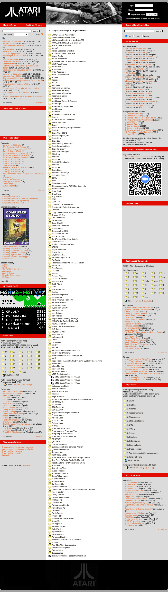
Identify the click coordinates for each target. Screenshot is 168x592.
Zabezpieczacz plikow (60, 548)
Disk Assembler (57, 236)
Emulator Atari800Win (11, 197)
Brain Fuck (55, 191)
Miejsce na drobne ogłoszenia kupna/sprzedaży (144, 373)
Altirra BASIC (56, 67)
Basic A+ (54, 130)
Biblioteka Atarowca (10, 207)
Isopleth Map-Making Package (63, 319)
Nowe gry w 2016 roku (12, 169)
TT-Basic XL (55, 503)
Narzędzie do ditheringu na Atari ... (139, 93)
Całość (8, 384)
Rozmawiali (128, 305)
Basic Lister (55, 141)
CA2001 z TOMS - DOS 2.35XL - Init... (140, 77)
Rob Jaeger (129, 336)
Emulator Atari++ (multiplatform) (15, 201)
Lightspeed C (56, 337)
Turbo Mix (54, 511)
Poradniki (5, 143)
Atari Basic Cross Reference (63, 101)
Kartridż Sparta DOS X (12, 151)
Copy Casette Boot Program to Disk (66, 212)
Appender (54, 80)
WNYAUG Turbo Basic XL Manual (65, 540)
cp (162, 273)
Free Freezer (56, 268)
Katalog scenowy (130, 270)
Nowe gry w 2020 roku (12, 159)
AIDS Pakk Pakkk (58, 64)
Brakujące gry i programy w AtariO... (140, 97)
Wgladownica (56, 532)
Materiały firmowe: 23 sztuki (14, 253)
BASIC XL (54, 167)
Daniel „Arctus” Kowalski (135, 320)
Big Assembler (57, 188)
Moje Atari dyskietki (59, 386)
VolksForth (55, 529)
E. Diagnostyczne (133, 449)
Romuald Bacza (131, 326)
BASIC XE (54, 159)
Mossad (54, 394)
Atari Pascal (55, 109)
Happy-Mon (55, 297)
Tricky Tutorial (56, 495)
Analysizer (55, 69)
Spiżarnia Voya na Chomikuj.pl (15, 257)
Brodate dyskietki (10, 60)
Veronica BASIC (57, 526)
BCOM (53, 178)
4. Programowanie (133, 413)
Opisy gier (5, 389)
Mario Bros (7, 403)
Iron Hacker (55, 316)
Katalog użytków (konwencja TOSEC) (139, 465)
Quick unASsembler (59, 450)
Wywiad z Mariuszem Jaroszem (138, 307)
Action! (53, 48)
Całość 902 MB (132, 460)
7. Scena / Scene (132, 126)
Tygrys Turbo (130, 497)
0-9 (4, 352)
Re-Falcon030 (8, 43)
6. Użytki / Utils (131, 124)
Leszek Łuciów (131, 330)
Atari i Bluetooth (131, 482)
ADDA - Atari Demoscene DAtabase (138, 266)
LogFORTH (55, 342)
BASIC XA (55, 154)
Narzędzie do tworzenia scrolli (15, 149)
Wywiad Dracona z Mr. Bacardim (138, 309)
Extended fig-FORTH (59, 257)
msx (154, 285)
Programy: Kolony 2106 (134, 365)
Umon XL (54, 521)
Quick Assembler (58, 444)
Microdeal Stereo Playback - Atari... (139, 81)
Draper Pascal (56, 242)
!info (145, 281)
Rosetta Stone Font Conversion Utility (67, 463)
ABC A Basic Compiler (60, 45)
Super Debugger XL (59, 473)
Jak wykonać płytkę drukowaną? (138, 509)
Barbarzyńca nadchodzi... (13, 41)
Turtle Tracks (56, 513)
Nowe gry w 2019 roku (12, 161)
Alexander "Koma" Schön (135, 340)
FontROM (54, 265)
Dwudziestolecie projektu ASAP (16, 84)
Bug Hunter (55, 196)
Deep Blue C (56, 223)
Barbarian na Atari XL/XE (135, 53)
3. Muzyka (130, 409)
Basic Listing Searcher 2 (61, 143)
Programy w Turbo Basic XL (62, 436)
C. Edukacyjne (132, 441)
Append (54, 77)
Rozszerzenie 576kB (133, 513)
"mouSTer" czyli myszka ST (136, 361)
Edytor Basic (56, 252)
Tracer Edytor (56, 492)
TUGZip (28, 384)
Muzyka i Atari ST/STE (134, 69)
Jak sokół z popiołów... (12, 54)
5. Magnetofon (132, 417)
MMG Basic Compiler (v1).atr (65, 377)
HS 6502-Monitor (57, 303)
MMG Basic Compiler (59, 374)
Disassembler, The (58, 234)
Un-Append (55, 524)
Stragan (126, 357)
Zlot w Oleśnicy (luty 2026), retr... (138, 65)
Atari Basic (55, 98)
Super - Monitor (57, 471)
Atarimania (6, 271)
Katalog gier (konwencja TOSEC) (15, 380)
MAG (52, 358)
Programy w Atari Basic (60, 434)
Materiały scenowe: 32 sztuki (14, 248)
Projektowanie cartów (134, 493)
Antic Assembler (57, 72)
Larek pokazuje (9, 165)
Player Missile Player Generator (64, 412)
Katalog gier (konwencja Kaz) (14, 341)
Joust (5, 399)
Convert (54, 210)
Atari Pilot (54, 112)
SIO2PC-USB (130, 484)
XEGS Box (129, 517)
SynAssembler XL (58, 487)
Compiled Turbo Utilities (61, 204)
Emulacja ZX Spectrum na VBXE (16, 167)
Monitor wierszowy (58, 391)
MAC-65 (54, 345)
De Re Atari (55, 220)
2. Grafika (129, 405)
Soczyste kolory (131, 515)
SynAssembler (56, 484)
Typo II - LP (55, 516)
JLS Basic (55, 329)
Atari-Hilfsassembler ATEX (62, 114)
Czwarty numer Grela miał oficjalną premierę (21, 88)
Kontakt (4, 281)
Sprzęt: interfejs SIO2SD (135, 380)
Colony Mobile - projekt (11, 453)
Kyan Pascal (56, 334)
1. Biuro (129, 401)
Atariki (5, 265)
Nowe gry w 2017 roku (12, 163)
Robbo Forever (9, 408)
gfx (162, 277)
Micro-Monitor (56, 366)
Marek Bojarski (131, 346)
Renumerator (56, 452)
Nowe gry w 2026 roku (12, 74)
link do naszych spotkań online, (138, 157)
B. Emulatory (131, 437)
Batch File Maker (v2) (59, 175)
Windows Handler (58, 537)
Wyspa (5, 416)
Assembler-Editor (58, 96)
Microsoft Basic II (58, 371)
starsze (41, 190)
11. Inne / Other (131, 134)
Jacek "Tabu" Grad (132, 338)
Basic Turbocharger (59, 151)
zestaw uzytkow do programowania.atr (67, 556)
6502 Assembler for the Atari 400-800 (66, 40)
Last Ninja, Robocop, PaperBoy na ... (140, 57)
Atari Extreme (8, 49)
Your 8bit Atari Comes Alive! (63, 545)
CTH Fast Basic (57, 218)
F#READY (129, 318)
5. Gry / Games (131, 122)
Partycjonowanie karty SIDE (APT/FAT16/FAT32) (23, 174)
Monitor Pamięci (57, 389)
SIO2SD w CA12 (132, 488)
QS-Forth (54, 442)
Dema (146, 36)
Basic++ (54, 125)
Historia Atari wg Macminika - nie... (139, 61)
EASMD (53, 247)
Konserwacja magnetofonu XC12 (16, 157)
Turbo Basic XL (57, 508)
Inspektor (6, 430)
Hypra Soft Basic (58, 305)
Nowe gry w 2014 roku (12, 182)
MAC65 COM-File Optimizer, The (64, 350)
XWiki (4, 267)
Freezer (53, 273)
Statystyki (6, 455)
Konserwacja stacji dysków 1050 (16, 155)
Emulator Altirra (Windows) (13, 203)
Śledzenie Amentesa (133, 328)
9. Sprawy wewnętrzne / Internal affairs (141, 130)
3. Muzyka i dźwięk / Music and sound (140, 118)
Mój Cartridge (56, 397)
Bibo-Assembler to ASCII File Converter (68, 186)
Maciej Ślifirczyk (131, 342)
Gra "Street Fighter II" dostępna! (16, 92)
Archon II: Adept (9, 412)
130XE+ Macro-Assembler (61, 35)
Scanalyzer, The (57, 468)
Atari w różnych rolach (134, 519)
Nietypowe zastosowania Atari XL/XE (140, 101)
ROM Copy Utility (58, 455)
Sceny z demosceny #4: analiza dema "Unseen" (22, 96)
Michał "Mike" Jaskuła (134, 316)
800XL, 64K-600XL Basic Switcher (65, 43)
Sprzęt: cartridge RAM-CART (137, 371)
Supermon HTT (57, 479)
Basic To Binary (57, 149)
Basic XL (54, 165)
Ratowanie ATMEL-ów (134, 491)
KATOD (128, 322)
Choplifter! (7, 397)
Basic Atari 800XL (58, 133)
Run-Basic (55, 465)
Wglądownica (56, 534)
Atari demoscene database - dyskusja (17, 449)
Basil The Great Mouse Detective (16, 424)
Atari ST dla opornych (12, 180)
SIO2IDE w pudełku (133, 521)
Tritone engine (8, 184)
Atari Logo (55, 104)
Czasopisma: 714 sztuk (12, 246)
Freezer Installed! (58, 279)
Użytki (137, 36)
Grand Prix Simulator (11, 432)
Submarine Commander (12, 393)
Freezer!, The (56, 281)
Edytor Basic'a (56, 255)
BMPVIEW (7, 178)
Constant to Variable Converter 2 (65, 207)
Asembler (54, 85)
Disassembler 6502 (58, 231)
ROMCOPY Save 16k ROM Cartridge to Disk (69, 458)
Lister (53, 340)
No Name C (55, 405)
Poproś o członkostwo (150, 19)
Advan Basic (56, 56)
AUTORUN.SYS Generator (61, 120)
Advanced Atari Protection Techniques (67, 61)
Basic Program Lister (59, 146)
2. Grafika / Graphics (133, 116)
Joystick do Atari (131, 495)
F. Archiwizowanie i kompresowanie (141, 453)
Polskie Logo (56, 418)
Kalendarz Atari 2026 (11, 62)
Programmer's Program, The (63, 431)
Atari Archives (8, 273)
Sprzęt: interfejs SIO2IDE (135, 377)
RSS (39, 34)
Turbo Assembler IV (59, 505)
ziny (145, 297)
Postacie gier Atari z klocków (14, 56)
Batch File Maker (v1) (59, 173)
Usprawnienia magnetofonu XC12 (17, 153)
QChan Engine (9, 186)
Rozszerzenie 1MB (132, 501)
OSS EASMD (56, 410)
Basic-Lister (55, 170)
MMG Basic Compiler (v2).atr (65, 380)
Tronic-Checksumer (59, 497)
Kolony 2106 (8, 410)
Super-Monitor (56, 481)
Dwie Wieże (7, 422)
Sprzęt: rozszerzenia (133, 367)
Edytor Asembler (58, 249)
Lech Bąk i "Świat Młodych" (136, 314)
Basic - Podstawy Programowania (65, 128)
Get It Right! (55, 284)
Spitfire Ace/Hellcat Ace (12, 414)
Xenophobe (7, 406)
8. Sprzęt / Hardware (133, 128)
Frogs (5, 395)
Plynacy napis (56, 415)
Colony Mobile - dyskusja (12, 451)
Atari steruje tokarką (133, 523)
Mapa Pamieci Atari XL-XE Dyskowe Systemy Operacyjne (75, 361)
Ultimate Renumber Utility (61, 518)
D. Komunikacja (132, 445)
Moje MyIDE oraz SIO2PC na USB (139, 505)
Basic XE (54, 157)
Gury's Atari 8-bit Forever (12, 269)
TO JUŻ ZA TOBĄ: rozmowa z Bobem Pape (143, 332)
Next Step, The (56, 402)
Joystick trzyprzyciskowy (135, 503)
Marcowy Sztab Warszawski (136, 48)
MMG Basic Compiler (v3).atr (65, 383)
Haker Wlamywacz (58, 295)
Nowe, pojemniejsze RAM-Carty (138, 359)
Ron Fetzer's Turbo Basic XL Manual (66, 460)
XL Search (6, 277)
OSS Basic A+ (56, 407)
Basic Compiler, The (59, 136)
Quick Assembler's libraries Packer (66, 447)
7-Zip (23, 384)
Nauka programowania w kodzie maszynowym (71, 399)
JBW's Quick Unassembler (62, 326)
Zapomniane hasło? (131, 19)
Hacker (53, 292)
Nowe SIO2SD (131, 486)
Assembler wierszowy (60, 93)
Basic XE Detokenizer (60, 162)
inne (22, 372)
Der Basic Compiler (59, 226)
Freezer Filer (56, 276)
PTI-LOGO (55, 439)
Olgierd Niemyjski (132, 348)
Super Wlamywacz (58, 476)
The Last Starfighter (11, 420)
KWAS (127, 85)
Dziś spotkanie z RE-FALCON (15, 45)
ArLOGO (54, 83)
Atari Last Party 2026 (11, 76)
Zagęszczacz (56, 553)
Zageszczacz (56, 550)
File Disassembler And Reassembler (66, 263)
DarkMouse (129, 525)
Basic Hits (55, 138)
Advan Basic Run (58, 59)
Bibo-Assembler (57, 183)
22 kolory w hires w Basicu (62, 38)
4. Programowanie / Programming (139, 120)
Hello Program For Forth (61, 300)
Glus (52, 287)
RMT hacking (130, 73)
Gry (129, 36)
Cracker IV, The (57, 215)
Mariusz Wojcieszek (133, 324)
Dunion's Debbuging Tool (61, 244)
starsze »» (40, 103)
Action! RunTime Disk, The (62, 53)
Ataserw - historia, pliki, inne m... (138, 106)
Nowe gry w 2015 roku (12, 171)
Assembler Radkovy (59, 90)
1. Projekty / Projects (133, 114)
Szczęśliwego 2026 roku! (13, 78)
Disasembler (56, 228)
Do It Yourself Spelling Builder (63, 239)
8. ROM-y (129, 429)
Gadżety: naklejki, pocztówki (136, 369)
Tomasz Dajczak (131, 312)
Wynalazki (127, 480)
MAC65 (53, 348)
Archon (5, 418)
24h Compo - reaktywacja (135, 89)
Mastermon (55, 364)
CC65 (52, 199)
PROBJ (53, 426)
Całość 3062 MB (10, 375)
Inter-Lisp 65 (56, 311)
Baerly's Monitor (57, 122)
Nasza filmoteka (9, 64)
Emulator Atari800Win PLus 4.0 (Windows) (20, 199)
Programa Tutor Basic (60, 428)
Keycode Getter (57, 332)
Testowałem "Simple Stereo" (136, 499)
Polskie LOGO (56, 420)
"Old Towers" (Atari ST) (12, 391)
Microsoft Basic (57, 369)
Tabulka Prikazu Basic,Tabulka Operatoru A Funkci (72, 489)
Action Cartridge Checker (61, 51)
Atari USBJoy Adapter (134, 363)
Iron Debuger (56, 313)
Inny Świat (7, 428)
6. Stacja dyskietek (134, 421)
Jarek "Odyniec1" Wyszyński (136, 344)
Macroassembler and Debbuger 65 (65, 356)
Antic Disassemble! (59, 75)
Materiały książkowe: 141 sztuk (15, 251)
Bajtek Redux (7, 259)
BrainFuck (55, 194)
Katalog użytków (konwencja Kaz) (138, 390)
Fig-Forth (54, 260)
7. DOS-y (129, 425)
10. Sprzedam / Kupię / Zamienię (138, 132)
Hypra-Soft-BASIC (58, 308)
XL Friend (54, 542)
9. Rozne (129, 433)
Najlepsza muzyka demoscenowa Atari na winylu (23, 80)
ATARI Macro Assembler (61, 106)
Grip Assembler (57, 289)
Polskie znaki (56, 423)
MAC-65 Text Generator (60, 353)
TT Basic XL (55, 500)
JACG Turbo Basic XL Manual (63, 321)
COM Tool (54, 202)
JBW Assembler (57, 324)
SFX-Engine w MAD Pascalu (14, 147)
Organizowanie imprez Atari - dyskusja (17, 447)
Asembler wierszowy (59, 88)
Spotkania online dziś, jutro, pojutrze (18, 70)
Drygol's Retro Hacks (11, 275)
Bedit (52, 181)
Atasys (53, 117)
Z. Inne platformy (133, 457)
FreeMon (54, 271)
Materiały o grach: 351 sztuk (14, 255)
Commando (7, 401)
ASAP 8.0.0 (7, 51)
